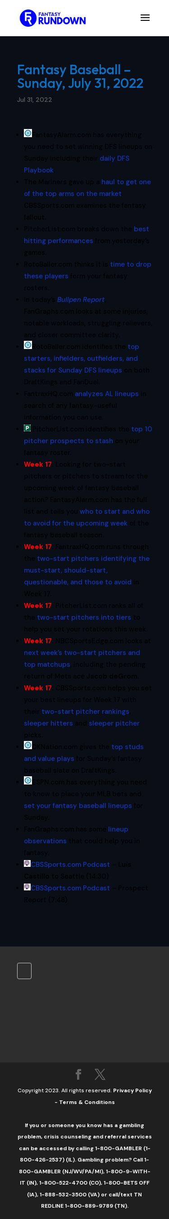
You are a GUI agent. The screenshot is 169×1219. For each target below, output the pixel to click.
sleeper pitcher (114, 723)
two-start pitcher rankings (85, 711)
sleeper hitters (48, 723)
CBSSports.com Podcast (70, 864)
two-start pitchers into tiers (84, 617)
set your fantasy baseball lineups (78, 805)
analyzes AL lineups (107, 393)
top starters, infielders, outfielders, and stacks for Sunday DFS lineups (81, 358)
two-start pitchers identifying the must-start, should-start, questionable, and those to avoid (87, 570)
